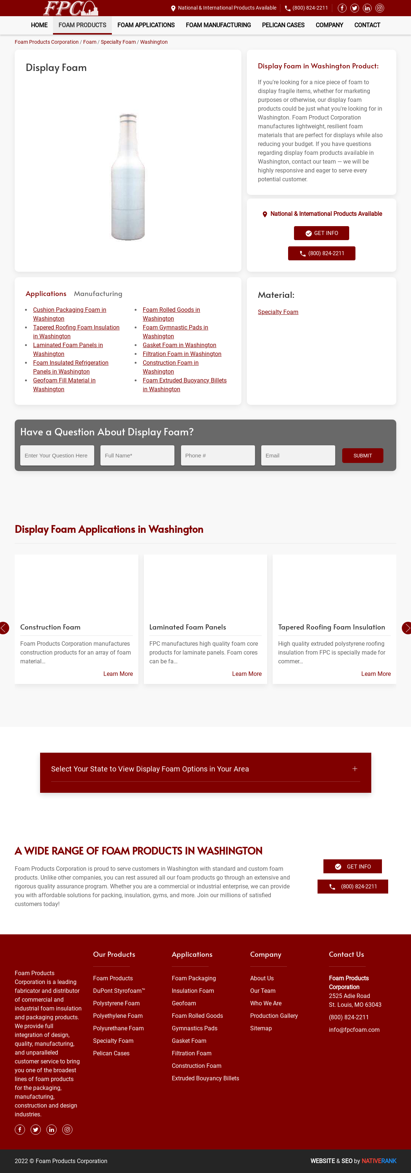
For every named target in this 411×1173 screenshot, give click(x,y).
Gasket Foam (189, 1040)
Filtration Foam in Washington (182, 353)
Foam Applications (146, 25)
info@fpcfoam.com (354, 1029)
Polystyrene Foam (116, 1003)
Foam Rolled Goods (197, 1015)
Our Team (263, 990)
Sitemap (261, 1028)
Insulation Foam (193, 990)
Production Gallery (274, 1015)
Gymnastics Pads (194, 1028)
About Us (262, 978)
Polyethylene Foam (118, 1015)
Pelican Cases (283, 25)
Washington (154, 42)
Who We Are (265, 1003)
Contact (367, 25)
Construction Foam (197, 1065)
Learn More (118, 673)
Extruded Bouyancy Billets (205, 1078)
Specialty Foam (118, 42)
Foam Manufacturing (218, 25)
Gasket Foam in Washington (179, 345)
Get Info (321, 233)
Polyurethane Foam (118, 1028)
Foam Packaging (194, 978)
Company (329, 25)
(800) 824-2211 (310, 8)
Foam (89, 42)
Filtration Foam (192, 1053)
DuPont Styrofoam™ (119, 990)
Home (39, 25)
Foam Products (82, 25)
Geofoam (184, 1003)
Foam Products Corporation (47, 42)
